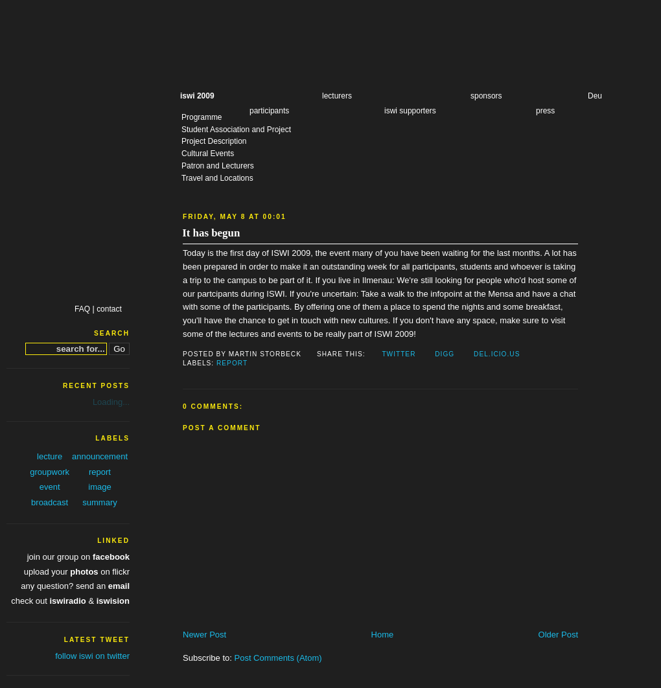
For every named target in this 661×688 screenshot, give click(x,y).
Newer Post (204, 634)
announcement (100, 456)
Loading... (111, 402)
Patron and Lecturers (217, 165)
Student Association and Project (236, 129)
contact (109, 309)
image (99, 487)
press (545, 110)
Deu (595, 95)
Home (382, 634)
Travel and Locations (217, 178)
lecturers (337, 95)
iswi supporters (410, 110)
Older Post (558, 634)
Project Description (213, 141)
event (50, 487)
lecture (49, 456)
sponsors (486, 95)
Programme (201, 117)
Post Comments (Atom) (278, 658)
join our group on (78, 557)
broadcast (49, 502)
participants (269, 110)
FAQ (82, 309)
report (232, 363)
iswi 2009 (197, 95)
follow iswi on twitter (92, 656)
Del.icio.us (497, 354)
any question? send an (75, 586)
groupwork (49, 472)
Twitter (398, 354)
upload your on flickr (77, 572)
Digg (444, 354)
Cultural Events (207, 153)
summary (99, 502)
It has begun (211, 233)
